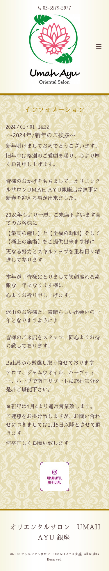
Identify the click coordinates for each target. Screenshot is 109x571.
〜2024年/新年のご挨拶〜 (41, 135)
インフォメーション (54, 110)
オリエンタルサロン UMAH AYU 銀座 (55, 532)
